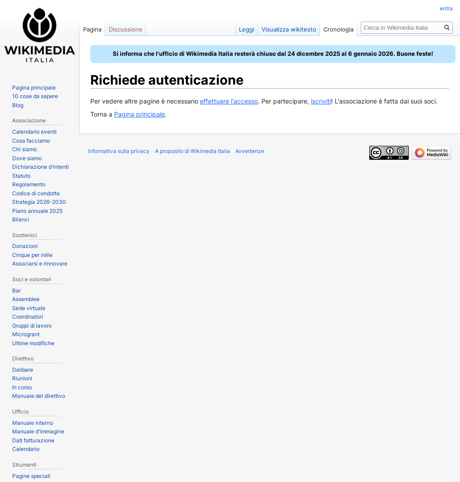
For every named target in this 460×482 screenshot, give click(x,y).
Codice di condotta (36, 193)
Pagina (92, 29)
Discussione (125, 29)
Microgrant (26, 334)
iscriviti (321, 101)
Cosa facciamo (31, 140)
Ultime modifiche (33, 343)
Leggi (246, 29)
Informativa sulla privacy (119, 151)
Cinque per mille (32, 255)
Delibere (22, 369)
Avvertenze (249, 151)
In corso (22, 387)
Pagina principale (139, 114)
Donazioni (25, 246)
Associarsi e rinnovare (39, 263)
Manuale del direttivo (38, 395)
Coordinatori (27, 316)
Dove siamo (27, 158)
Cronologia (338, 29)
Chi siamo (24, 149)
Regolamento (28, 184)
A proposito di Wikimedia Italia (192, 151)
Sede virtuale (28, 308)
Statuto (21, 175)
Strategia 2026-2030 (39, 201)
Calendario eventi (34, 131)
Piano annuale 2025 (37, 210)
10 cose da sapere (35, 96)
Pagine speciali (31, 476)
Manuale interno (32, 422)
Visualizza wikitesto (288, 29)
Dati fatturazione (33, 440)
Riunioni (22, 378)
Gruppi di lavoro (32, 325)
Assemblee (26, 299)
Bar (16, 290)
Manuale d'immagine (38, 431)
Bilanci (20, 219)
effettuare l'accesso (229, 101)
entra (446, 8)
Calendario (26, 449)
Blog (17, 105)
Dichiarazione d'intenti (40, 166)
